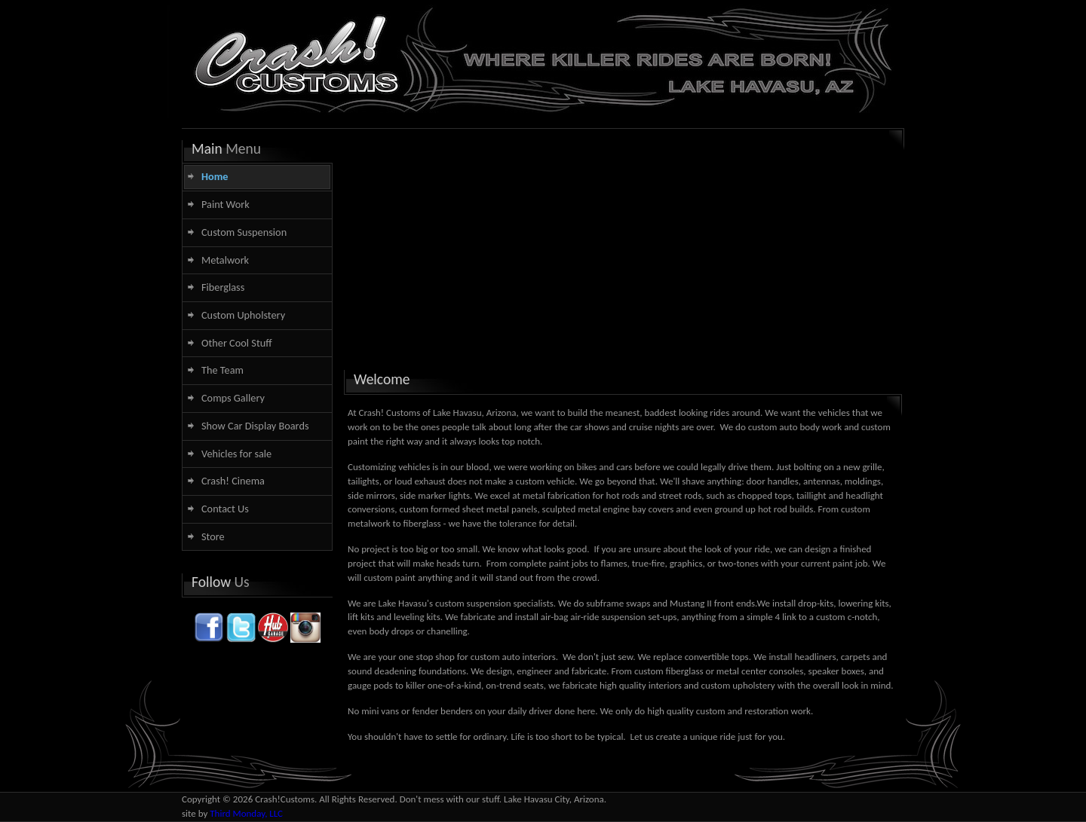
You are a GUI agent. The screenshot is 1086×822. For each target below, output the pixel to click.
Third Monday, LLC (246, 813)
